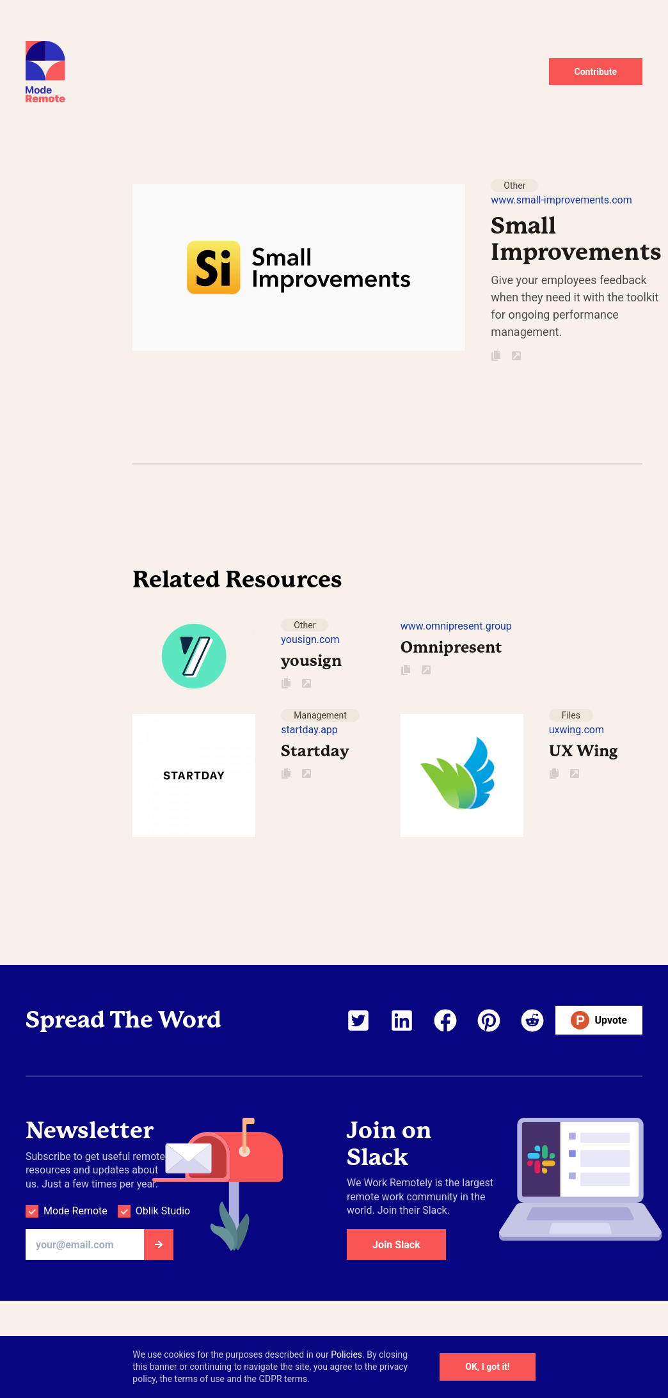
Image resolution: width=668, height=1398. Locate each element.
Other (514, 185)
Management (320, 715)
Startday (315, 751)
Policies (346, 1354)
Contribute (596, 72)
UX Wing (583, 751)
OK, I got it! (487, 1367)
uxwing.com (576, 730)
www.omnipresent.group (456, 626)
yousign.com (310, 639)
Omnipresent (451, 647)
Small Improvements (576, 239)
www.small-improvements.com (561, 200)
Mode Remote (75, 1211)
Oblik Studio (163, 1211)
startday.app (309, 730)
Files (571, 715)
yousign (311, 661)
